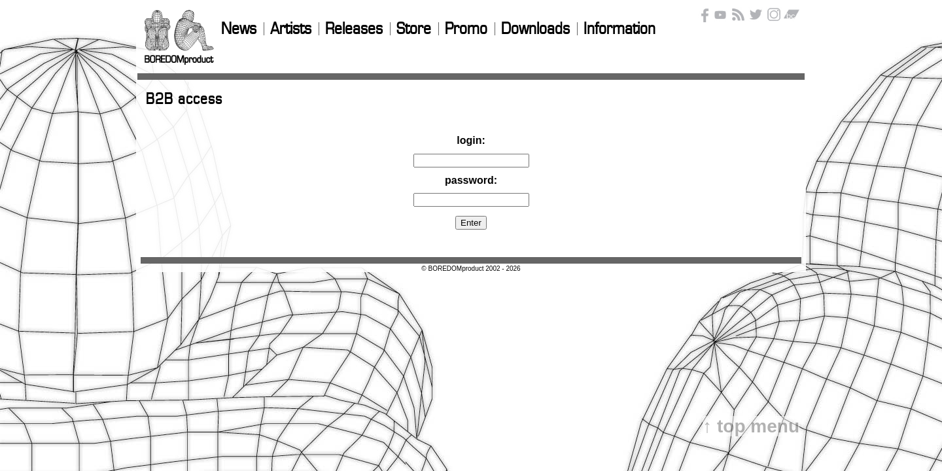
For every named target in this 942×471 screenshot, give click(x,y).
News (238, 29)
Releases (354, 29)
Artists (290, 29)
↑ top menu (751, 426)
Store (413, 29)
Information (619, 29)
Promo (466, 29)
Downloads (535, 29)
